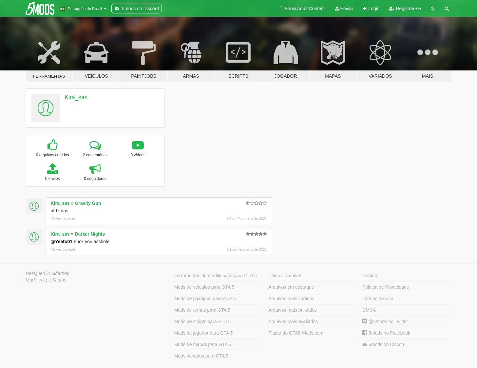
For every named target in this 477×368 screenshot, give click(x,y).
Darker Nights (90, 234)
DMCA (369, 310)
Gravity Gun (88, 203)
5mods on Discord (384, 344)
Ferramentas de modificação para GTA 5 (215, 275)
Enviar (344, 8)
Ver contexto (63, 219)
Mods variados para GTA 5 (201, 355)
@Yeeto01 (62, 241)
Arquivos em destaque (291, 287)
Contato (370, 275)
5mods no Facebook (386, 333)
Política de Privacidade (385, 287)
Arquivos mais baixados (292, 310)
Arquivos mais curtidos (291, 298)
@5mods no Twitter (385, 321)
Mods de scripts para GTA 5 (202, 321)
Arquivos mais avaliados (293, 321)
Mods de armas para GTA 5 (202, 310)
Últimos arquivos (285, 275)
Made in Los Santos (46, 279)
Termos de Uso (377, 298)
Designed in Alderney (47, 273)
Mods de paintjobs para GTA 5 (205, 298)
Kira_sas (76, 97)
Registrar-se (405, 8)
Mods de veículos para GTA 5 (204, 287)
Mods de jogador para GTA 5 (203, 333)
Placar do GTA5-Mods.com (295, 333)
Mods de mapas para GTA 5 (202, 344)
